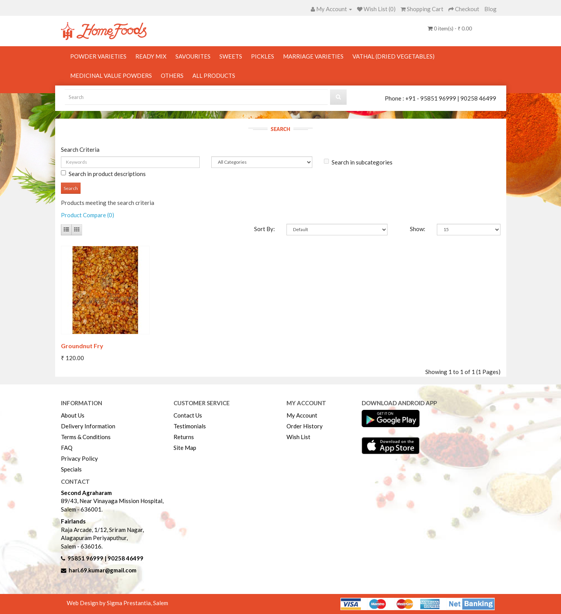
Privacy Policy (79, 458)
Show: (417, 228)
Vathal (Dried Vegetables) (393, 56)
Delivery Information (88, 426)
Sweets (230, 56)
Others (172, 75)
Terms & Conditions (86, 436)
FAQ (66, 447)
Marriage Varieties (313, 56)
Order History (304, 426)
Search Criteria (80, 149)
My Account (301, 415)
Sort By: (264, 228)
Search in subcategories (358, 162)
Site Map (185, 447)
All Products (213, 75)
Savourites (193, 56)
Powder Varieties (98, 56)
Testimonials (190, 426)
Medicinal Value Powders (111, 75)
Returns (184, 436)
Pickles (262, 56)
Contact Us (188, 415)
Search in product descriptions (103, 173)
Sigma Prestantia (129, 602)
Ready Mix (151, 56)
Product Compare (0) (87, 214)
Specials (71, 469)
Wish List (298, 436)
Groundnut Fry (82, 345)
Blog (490, 8)
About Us (72, 415)
